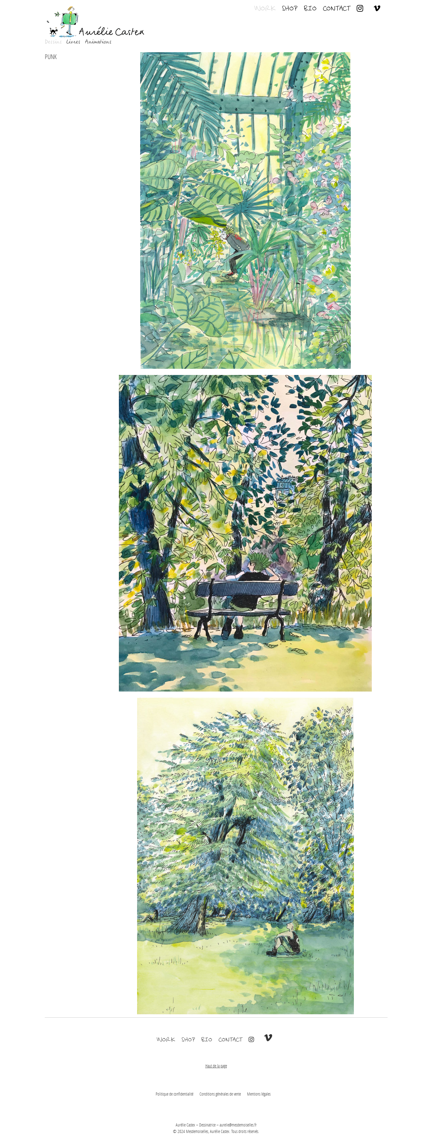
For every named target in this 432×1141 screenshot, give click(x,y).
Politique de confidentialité (174, 1094)
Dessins (53, 42)
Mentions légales (259, 1094)
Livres (73, 42)
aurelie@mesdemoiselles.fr (238, 1125)
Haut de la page (216, 1066)
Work (264, 7)
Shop (289, 7)
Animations (98, 42)
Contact (336, 7)
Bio (310, 7)
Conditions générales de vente (220, 1094)
